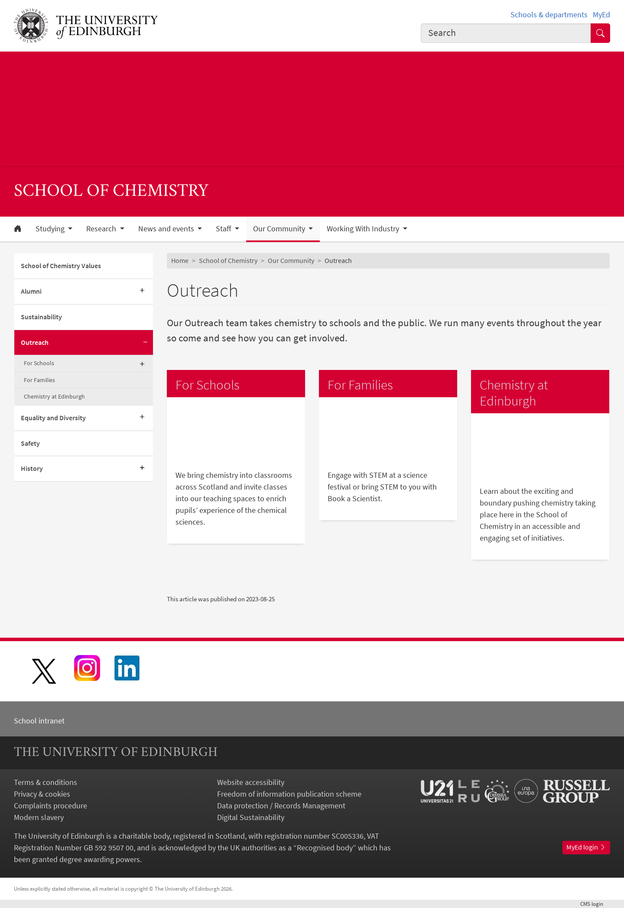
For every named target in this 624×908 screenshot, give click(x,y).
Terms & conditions (45, 782)
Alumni (31, 291)
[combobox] (506, 33)
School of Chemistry (228, 260)
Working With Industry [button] (364, 228)
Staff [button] (224, 228)
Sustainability (41, 316)
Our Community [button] (280, 228)
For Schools (39, 363)
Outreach (35, 342)
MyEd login (586, 847)
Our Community (291, 260)
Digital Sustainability (250, 817)
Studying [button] (51, 228)
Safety (30, 443)
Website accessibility (250, 782)
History (32, 468)
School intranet (39, 721)
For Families (39, 380)
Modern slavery (39, 817)
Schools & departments (549, 14)
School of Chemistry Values (61, 265)
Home (179, 260)
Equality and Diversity (53, 417)
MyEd (601, 14)
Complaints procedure (50, 806)
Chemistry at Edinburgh (54, 396)
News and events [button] (167, 228)
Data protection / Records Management (281, 806)
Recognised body (325, 848)
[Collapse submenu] (145, 343)
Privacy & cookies (42, 794)
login (595, 903)
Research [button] (102, 228)
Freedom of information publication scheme (289, 794)
